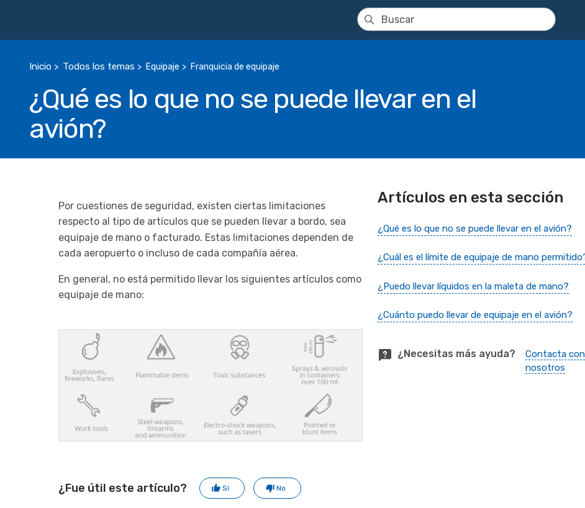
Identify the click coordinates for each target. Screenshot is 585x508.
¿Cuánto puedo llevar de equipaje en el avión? (475, 314)
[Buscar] (456, 19)
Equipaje (162, 66)
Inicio (40, 66)
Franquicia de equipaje (235, 66)
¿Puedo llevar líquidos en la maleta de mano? (473, 286)
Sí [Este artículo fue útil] (225, 488)
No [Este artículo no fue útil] (281, 488)
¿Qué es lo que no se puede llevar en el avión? (475, 228)
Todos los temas (99, 66)
